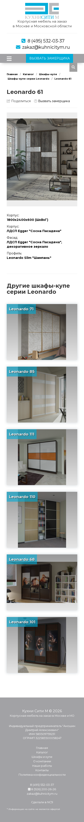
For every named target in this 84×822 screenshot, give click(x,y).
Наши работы (42, 765)
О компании (42, 761)
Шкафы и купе (42, 757)
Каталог (28, 74)
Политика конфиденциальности (42, 774)
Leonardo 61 (62, 78)
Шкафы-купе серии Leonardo (28, 78)
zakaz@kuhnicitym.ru (46, 47)
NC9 (50, 802)
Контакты (42, 770)
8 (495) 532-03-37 (46, 41)
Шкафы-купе (48, 74)
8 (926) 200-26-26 (42, 789)
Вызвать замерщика (52, 101)
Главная (12, 74)
